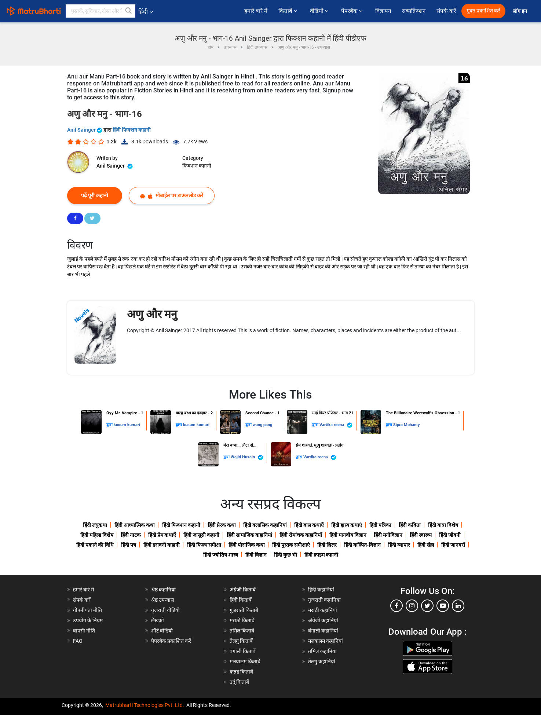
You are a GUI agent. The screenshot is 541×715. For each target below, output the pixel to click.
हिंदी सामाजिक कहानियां (249, 535)
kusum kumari (127, 424)
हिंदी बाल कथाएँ (309, 525)
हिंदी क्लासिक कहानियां (265, 525)
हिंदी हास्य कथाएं (346, 525)
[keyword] (100, 11)
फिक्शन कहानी (196, 166)
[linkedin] (458, 606)
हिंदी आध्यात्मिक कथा (134, 525)
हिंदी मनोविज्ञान (388, 535)
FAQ (78, 641)
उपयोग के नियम (88, 620)
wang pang (262, 424)
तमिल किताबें (242, 631)
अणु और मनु (152, 314)
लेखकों (157, 620)
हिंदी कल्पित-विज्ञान (362, 545)
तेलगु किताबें (241, 641)
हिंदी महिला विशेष (96, 535)
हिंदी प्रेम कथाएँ (162, 535)
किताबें (288, 11)
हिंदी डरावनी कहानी (161, 545)
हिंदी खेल (425, 545)
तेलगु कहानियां (321, 661)
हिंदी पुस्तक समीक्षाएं (291, 545)
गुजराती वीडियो (165, 610)
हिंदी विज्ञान (256, 555)
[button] (128, 11)
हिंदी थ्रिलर (327, 545)
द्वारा (110, 424)
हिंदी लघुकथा (95, 525)
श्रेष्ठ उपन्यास (162, 600)
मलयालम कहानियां (325, 641)
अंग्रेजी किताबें (243, 590)
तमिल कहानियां (322, 651)
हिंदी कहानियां (321, 590)
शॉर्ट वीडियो (162, 631)
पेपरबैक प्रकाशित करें (171, 641)
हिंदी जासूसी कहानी (201, 535)
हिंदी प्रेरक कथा (222, 525)
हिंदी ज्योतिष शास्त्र (220, 555)
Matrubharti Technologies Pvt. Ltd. (144, 705)
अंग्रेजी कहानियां (323, 620)
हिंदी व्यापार (399, 545)
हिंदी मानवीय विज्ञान (347, 535)
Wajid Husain (247, 457)
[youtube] (442, 606)
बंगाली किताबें (243, 651)
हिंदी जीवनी (450, 535)
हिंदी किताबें (241, 600)
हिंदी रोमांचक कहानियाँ (300, 535)
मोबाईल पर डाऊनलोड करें (171, 195)
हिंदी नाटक (131, 535)
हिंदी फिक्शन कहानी (132, 130)
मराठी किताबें (242, 620)
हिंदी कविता (410, 525)
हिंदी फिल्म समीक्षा (204, 545)
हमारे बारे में (255, 11)
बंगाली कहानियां (323, 631)
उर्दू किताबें (239, 682)
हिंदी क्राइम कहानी (321, 555)
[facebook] (396, 606)
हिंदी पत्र (128, 545)
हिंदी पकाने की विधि (95, 545)
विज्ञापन (383, 11)
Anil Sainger (85, 130)
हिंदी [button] (145, 11)
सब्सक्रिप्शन (413, 11)
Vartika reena (335, 425)
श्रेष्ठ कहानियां (163, 590)
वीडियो (320, 11)
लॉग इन (520, 11)
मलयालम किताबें (245, 661)
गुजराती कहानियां (324, 600)
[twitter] (427, 606)
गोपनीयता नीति (87, 610)
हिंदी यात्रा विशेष (443, 525)
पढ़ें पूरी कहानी (94, 195)
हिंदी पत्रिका (380, 525)
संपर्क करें (446, 11)
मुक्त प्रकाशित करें (483, 11)
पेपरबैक (352, 11)
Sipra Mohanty (406, 424)
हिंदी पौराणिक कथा (247, 545)
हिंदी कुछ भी (285, 555)
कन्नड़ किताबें (241, 672)
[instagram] (412, 606)
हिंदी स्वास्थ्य (421, 535)
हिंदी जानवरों (453, 545)
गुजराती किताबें (244, 610)
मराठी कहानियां (322, 610)
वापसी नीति (84, 631)
